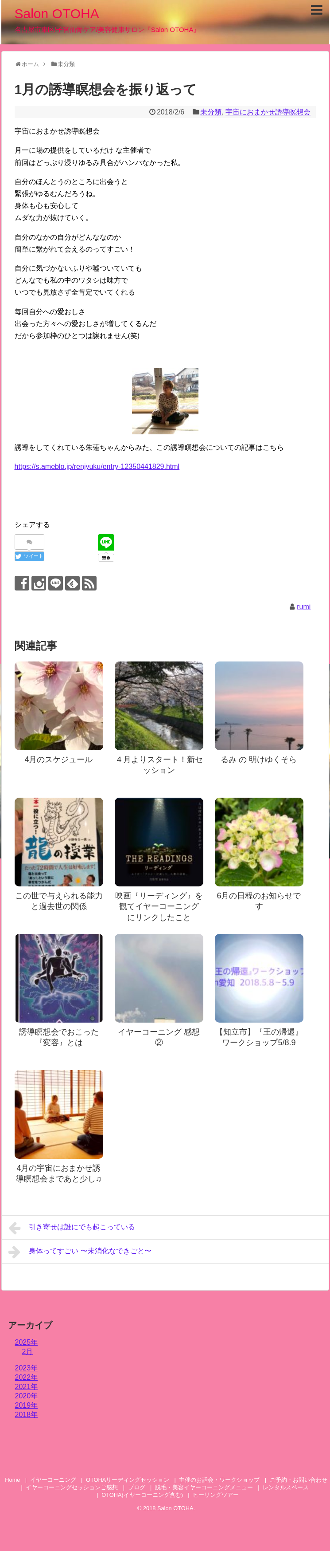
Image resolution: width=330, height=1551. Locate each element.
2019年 (26, 1405)
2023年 (26, 1368)
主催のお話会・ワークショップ (219, 1479)
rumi (304, 606)
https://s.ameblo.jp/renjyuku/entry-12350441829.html (97, 466)
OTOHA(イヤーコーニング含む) (142, 1495)
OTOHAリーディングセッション (127, 1479)
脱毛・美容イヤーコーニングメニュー (204, 1487)
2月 (27, 1351)
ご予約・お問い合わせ (298, 1479)
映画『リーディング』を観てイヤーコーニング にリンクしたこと (159, 906)
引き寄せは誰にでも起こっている (72, 1228)
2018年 (26, 1414)
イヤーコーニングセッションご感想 (72, 1487)
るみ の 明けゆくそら (259, 759)
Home (12, 1479)
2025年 (26, 1342)
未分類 (210, 112)
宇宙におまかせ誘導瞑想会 (268, 112)
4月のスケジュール (58, 759)
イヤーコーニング (53, 1479)
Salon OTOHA (57, 13)
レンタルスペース (288, 1487)
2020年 (26, 1396)
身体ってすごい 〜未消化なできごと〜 (79, 1252)
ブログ (136, 1487)
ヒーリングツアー (216, 1495)
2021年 (26, 1386)
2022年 (26, 1377)
